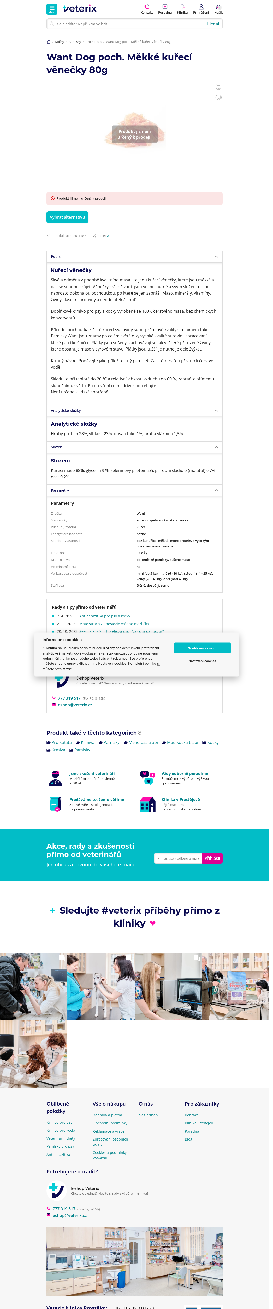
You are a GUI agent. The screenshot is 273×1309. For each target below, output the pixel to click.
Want (110, 235)
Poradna (192, 1131)
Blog (188, 1139)
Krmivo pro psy (59, 1122)
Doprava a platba (107, 1115)
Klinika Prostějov (199, 1123)
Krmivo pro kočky (61, 1130)
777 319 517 (66, 698)
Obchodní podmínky (110, 1123)
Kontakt (191, 1115)
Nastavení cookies (202, 661)
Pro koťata (94, 41)
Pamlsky (74, 41)
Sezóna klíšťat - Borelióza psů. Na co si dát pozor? (122, 631)
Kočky (59, 41)
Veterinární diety (60, 1138)
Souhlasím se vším (202, 648)
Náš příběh (148, 1115)
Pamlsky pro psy (60, 1146)
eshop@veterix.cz (72, 705)
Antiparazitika (58, 1154)
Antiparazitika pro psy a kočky (105, 616)
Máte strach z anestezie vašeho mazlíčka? (115, 623)
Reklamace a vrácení (110, 1131)
